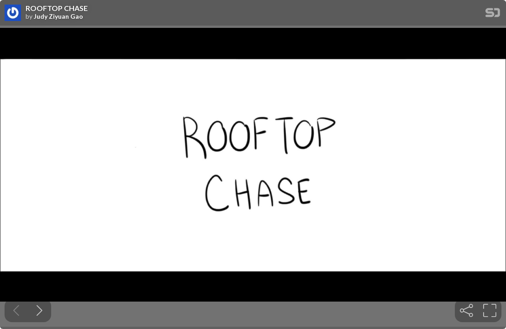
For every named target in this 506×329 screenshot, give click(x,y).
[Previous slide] (16, 310)
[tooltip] (466, 310)
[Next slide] (39, 310)
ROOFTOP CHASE (57, 8)
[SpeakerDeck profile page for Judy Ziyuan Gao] (13, 13)
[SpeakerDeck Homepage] (492, 14)
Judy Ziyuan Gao (58, 16)
